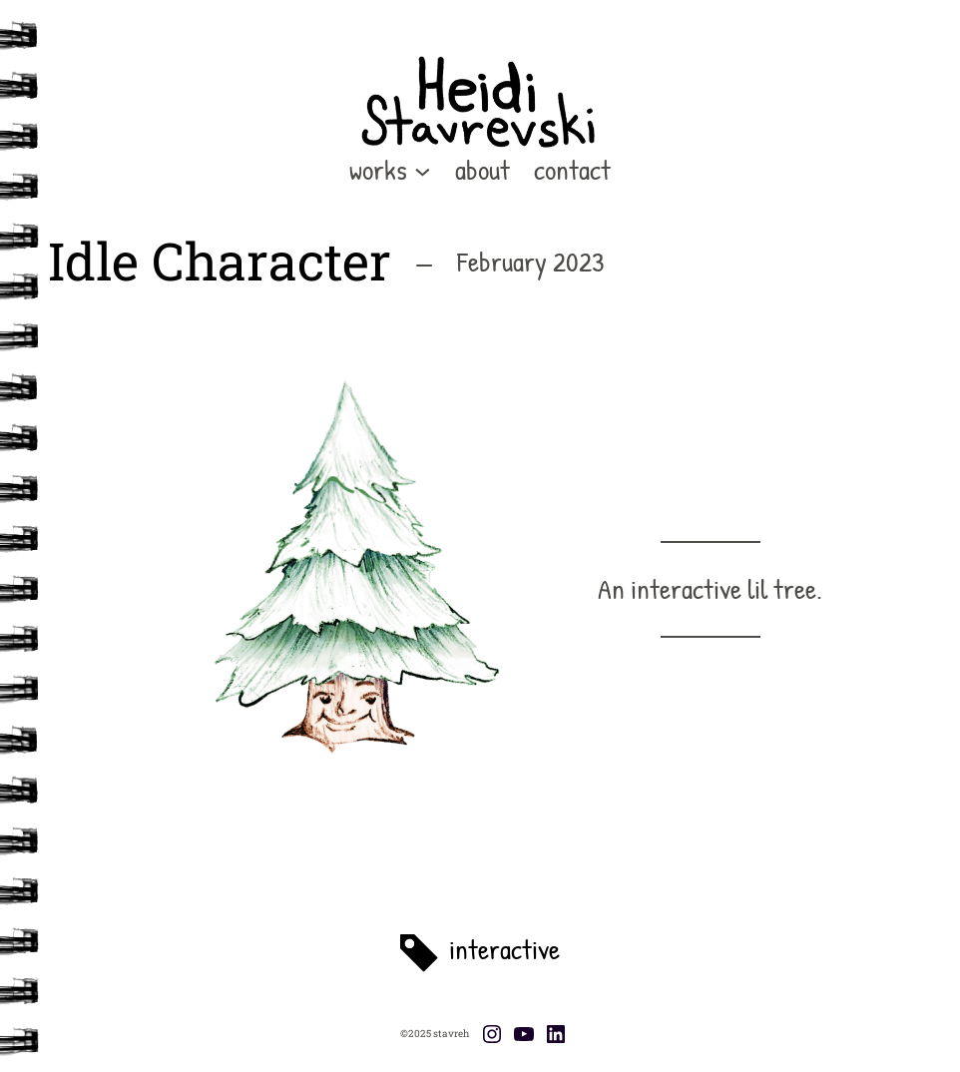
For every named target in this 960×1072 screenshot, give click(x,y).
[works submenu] (422, 170)
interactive (504, 949)
